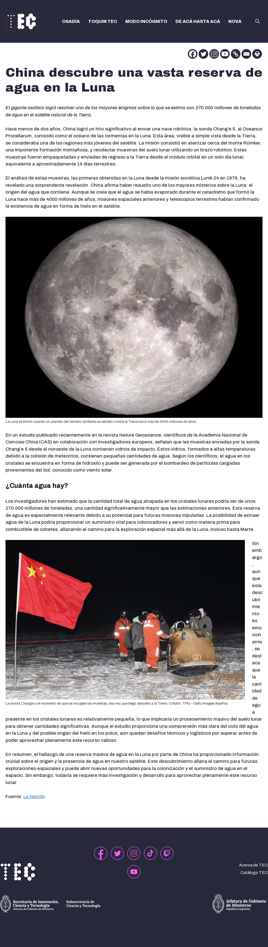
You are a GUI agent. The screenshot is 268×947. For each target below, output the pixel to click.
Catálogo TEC (254, 872)
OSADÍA (71, 21)
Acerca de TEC (253, 865)
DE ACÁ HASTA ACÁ (197, 21)
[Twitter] (203, 54)
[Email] (246, 54)
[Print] (257, 54)
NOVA (235, 21)
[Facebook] (192, 54)
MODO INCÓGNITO (146, 21)
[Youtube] (225, 54)
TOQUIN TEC (102, 21)
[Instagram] (214, 54)
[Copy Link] (235, 54)
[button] (257, 21)
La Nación (34, 796)
